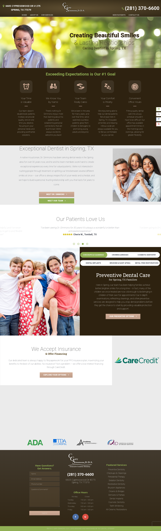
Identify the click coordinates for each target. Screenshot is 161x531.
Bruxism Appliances (116, 487)
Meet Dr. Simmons (55, 194)
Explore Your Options (55, 375)
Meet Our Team (55, 201)
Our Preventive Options (121, 316)
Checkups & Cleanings (93, 255)
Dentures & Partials (116, 495)
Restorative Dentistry (116, 484)
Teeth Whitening (116, 506)
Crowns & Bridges (120, 255)
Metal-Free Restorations (146, 263)
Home (24, 15)
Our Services (47, 15)
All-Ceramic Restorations (116, 509)
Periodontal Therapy (116, 477)
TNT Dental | (103, 528)
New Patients (119, 15)
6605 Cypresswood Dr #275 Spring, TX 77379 (80, 481)
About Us (34, 15)
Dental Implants (93, 263)
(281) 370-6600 (140, 8)
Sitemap (111, 528)
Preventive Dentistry (116, 469)
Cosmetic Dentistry (147, 255)
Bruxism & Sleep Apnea (120, 263)
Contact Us (134, 15)
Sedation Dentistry (116, 480)
